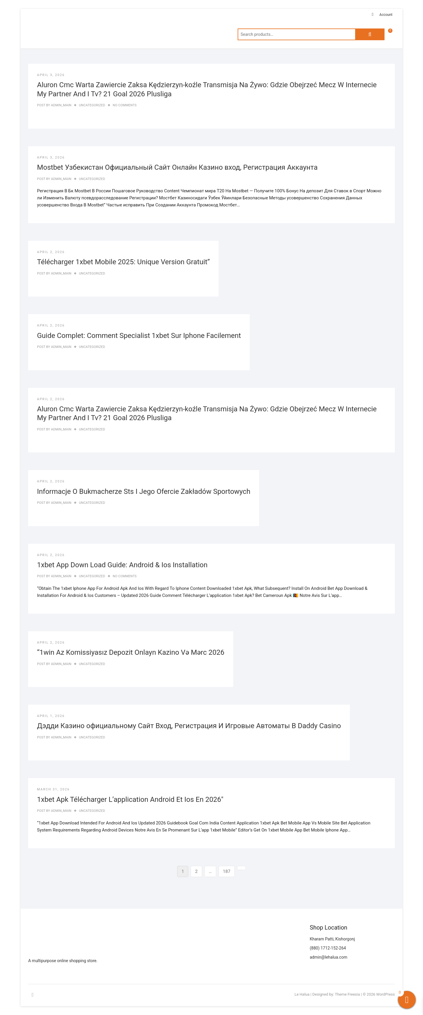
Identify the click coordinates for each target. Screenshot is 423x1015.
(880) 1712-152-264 (328, 948)
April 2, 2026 (51, 252)
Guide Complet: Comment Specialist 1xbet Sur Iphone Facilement (139, 335)
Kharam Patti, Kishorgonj (332, 939)
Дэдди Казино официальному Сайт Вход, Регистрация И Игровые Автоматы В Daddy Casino (189, 726)
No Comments (125, 105)
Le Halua (302, 994)
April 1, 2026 (51, 716)
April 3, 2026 (51, 75)
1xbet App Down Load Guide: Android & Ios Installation (122, 565)
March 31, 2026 (53, 789)
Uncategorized (92, 105)
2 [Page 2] (198, 871)
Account (386, 15)
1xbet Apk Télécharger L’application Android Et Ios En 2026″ (130, 799)
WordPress (385, 994)
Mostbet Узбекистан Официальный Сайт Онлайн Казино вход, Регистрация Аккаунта (177, 167)
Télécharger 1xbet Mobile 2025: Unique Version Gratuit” (123, 262)
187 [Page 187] (228, 871)
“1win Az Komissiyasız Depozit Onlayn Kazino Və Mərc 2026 (130, 652)
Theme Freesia (347, 994)
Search (370, 34)
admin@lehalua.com (329, 957)
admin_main (60, 105)
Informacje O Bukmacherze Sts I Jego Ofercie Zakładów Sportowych (143, 491)
